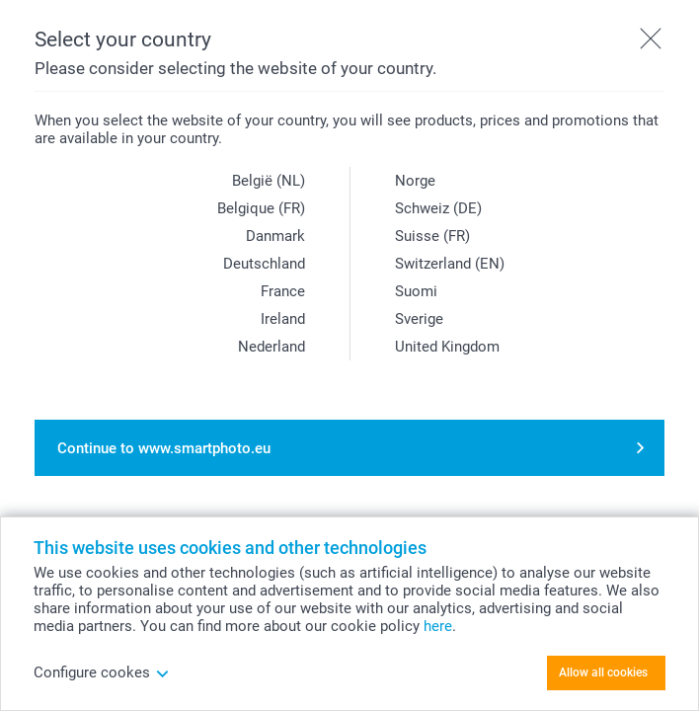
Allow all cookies (603, 672)
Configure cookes (102, 672)
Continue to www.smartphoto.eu (164, 448)
